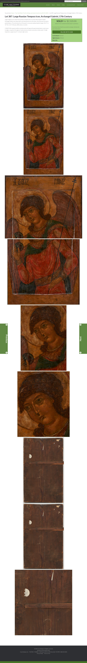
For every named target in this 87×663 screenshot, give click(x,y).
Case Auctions (11, 4)
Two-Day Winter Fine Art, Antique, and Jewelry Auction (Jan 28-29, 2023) (33, 13)
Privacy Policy (40, 655)
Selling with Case (67, 33)
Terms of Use (47, 655)
